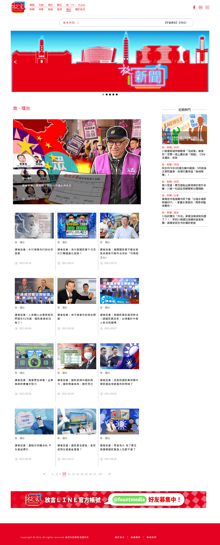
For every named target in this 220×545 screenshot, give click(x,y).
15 (86, 474)
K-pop (81, 5)
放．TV (70, 5)
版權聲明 (136, 537)
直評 (59, 9)
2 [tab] (107, 95)
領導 (41, 9)
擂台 (68, 9)
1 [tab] (103, 95)
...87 (100, 474)
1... (53, 474)
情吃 (50, 5)
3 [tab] (110, 95)
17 (94, 474)
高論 (50, 9)
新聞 (31, 9)
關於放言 (80, 9)
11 (69, 474)
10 (64, 473)
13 (77, 474)
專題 (31, 5)
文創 (41, 5)
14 (82, 474)
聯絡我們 (151, 537)
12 (73, 474)
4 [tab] (113, 95)
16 (90, 474)
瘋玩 (59, 5)
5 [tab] (117, 95)
